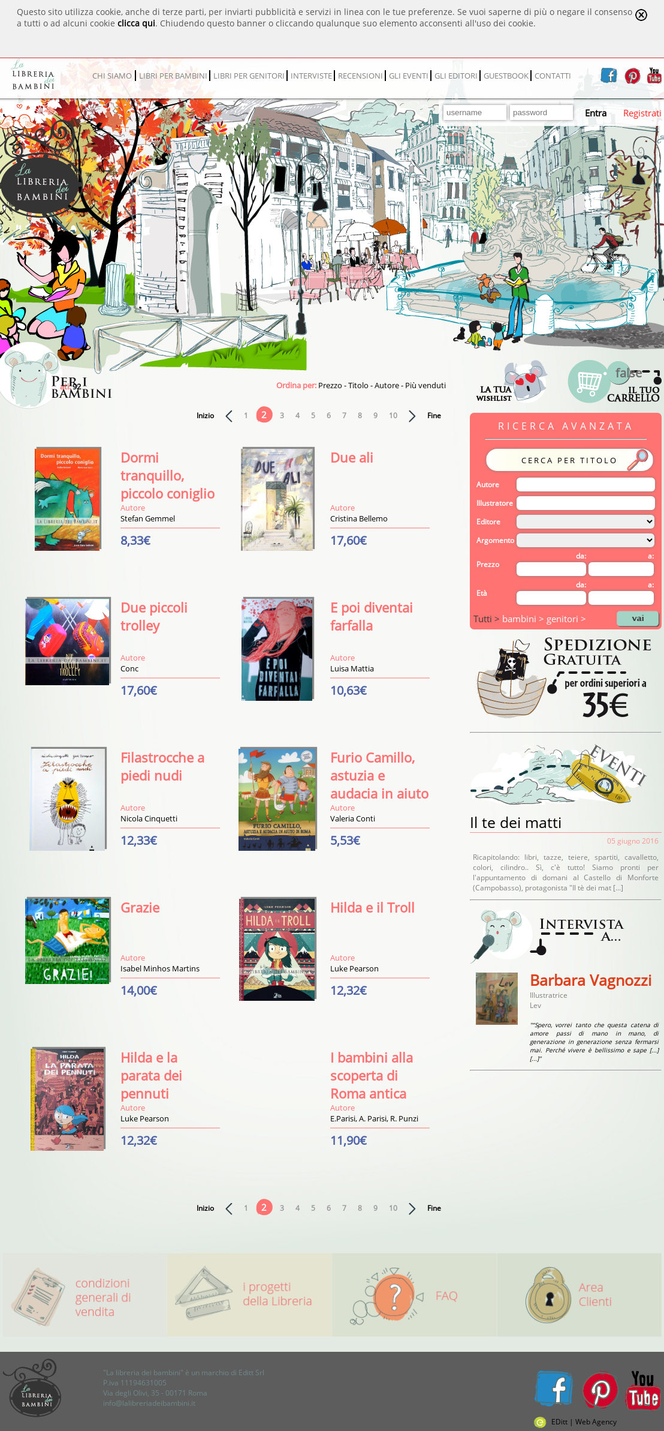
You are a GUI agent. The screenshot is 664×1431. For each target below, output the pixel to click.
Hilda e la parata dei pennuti (151, 1075)
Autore (487, 484)
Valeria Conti (352, 818)
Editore (488, 522)
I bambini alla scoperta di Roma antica (371, 1075)
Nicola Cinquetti (148, 818)
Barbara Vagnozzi (590, 980)
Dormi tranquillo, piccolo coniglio (167, 475)
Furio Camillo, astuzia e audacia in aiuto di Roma (379, 784)
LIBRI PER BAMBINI (173, 75)
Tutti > (487, 619)
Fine (434, 415)
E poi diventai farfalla (371, 616)
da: (581, 556)
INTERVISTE (311, 75)
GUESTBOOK (506, 75)
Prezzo (487, 564)
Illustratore (494, 503)
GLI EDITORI (456, 75)
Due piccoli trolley (154, 616)
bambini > (524, 619)
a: (651, 556)
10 (393, 415)
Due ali (351, 457)
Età (481, 593)
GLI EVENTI (408, 75)
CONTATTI (553, 75)
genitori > (566, 619)
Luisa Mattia (352, 668)
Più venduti (425, 385)
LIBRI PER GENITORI (249, 75)
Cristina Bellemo (359, 518)
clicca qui (136, 23)
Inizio (205, 415)
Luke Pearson (354, 968)
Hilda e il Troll (372, 907)
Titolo (358, 385)
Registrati (642, 113)
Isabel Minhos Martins (160, 968)
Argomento (495, 540)
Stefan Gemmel (147, 518)
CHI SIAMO (112, 75)
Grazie (139, 907)
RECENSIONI (360, 75)
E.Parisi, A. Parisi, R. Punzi (374, 1118)
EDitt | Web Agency (575, 1422)
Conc (129, 668)
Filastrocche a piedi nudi (162, 766)
